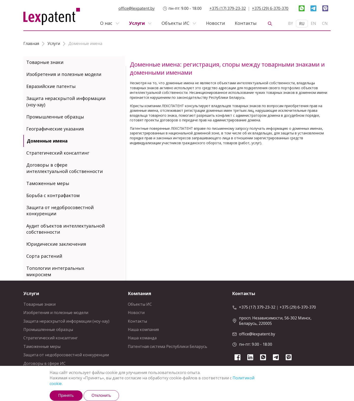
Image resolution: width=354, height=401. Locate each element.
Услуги (137, 23)
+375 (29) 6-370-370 (270, 8)
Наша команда (142, 338)
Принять (66, 395)
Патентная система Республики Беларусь (167, 346)
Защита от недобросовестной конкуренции (60, 210)
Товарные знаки (44, 62)
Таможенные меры (47, 183)
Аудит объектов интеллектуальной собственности (65, 229)
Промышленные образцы (55, 117)
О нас (106, 23)
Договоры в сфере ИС (44, 363)
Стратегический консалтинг (57, 153)
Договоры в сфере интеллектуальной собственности (64, 168)
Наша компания (143, 329)
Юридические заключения (56, 244)
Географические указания (55, 129)
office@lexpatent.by (136, 8)
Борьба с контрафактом (53, 195)
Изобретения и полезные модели (63, 74)
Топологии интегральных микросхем (55, 271)
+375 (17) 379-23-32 (227, 8)
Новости (215, 23)
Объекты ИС (175, 23)
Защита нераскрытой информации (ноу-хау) (65, 101)
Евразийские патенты (51, 86)
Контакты (246, 23)
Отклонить (101, 395)
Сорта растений (44, 256)
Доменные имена (47, 141)
